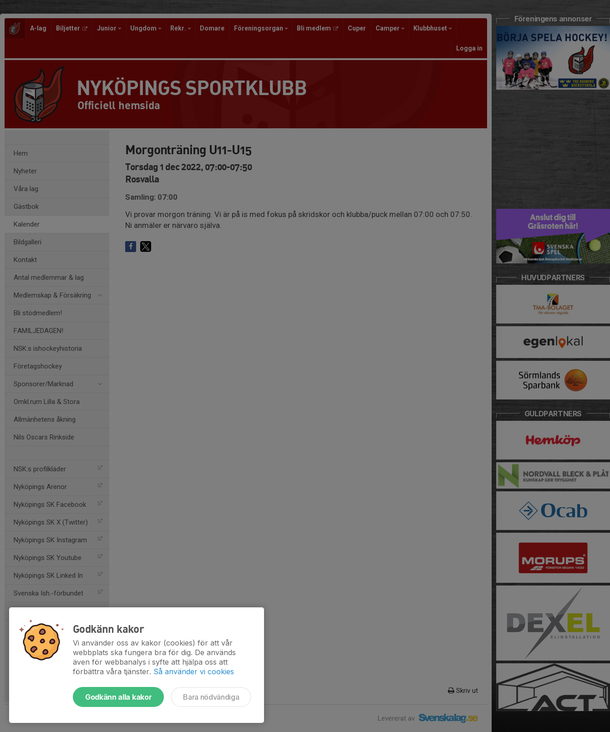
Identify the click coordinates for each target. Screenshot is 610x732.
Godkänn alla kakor (118, 697)
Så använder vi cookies (193, 671)
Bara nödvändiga (211, 697)
